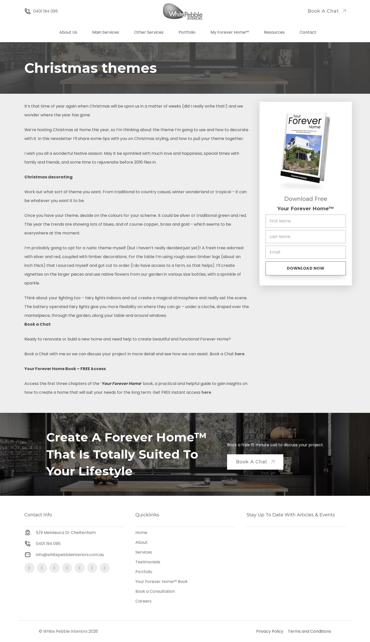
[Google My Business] (67, 568)
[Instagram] (29, 568)
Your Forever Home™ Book (161, 581)
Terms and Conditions (309, 631)
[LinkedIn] (80, 568)
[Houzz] (105, 568)
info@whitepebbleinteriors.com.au (70, 555)
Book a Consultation (155, 591)
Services (143, 552)
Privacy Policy (269, 631)
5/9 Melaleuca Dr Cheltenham (66, 532)
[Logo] (182, 11)
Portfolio (143, 572)
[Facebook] (42, 568)
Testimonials (147, 562)
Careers (143, 601)
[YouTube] (92, 568)
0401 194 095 (48, 544)
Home (141, 532)
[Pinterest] (54, 568)
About (141, 542)
